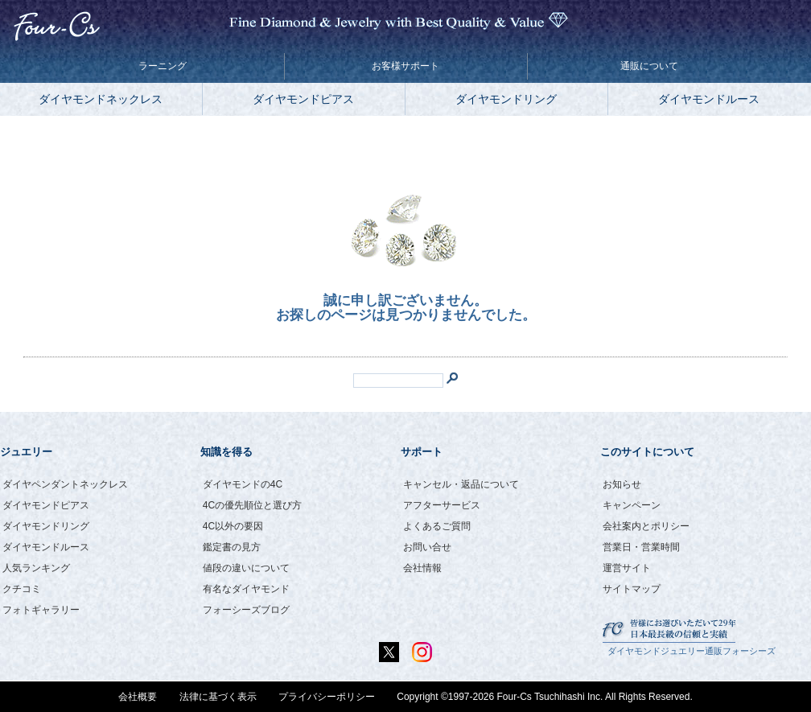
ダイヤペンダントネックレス (65, 484)
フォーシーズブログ (246, 609)
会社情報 (422, 568)
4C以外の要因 (233, 526)
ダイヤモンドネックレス (101, 99)
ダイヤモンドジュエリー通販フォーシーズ (691, 651)
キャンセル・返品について (461, 484)
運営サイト (627, 568)
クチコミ (21, 589)
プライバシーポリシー (326, 696)
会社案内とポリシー (646, 526)
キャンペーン (632, 505)
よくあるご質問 (437, 526)
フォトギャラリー (41, 609)
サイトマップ (632, 589)
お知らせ (622, 484)
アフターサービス (441, 505)
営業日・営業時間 (641, 547)
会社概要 (137, 696)
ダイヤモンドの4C (242, 484)
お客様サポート (405, 66)
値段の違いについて (246, 568)
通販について (649, 66)
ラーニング (162, 66)
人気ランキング (36, 568)
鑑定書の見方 (232, 547)
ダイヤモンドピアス (303, 99)
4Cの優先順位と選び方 (252, 505)
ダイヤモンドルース (709, 99)
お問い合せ (427, 547)
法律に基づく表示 (218, 696)
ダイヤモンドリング (506, 99)
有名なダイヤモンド (246, 589)
